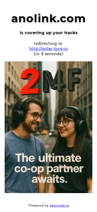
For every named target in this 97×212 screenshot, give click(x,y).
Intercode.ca (59, 205)
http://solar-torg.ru (48, 48)
